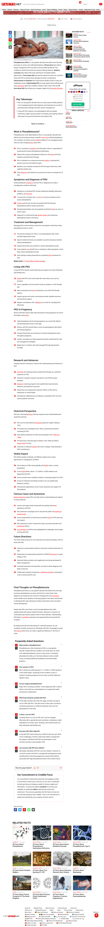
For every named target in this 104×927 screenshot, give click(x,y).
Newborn (20, 384)
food (33, 290)
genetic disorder (57, 88)
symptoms (29, 183)
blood (52, 154)
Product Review (61, 908)
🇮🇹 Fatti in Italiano (29, 914)
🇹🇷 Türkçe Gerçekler (30, 925)
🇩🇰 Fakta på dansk (62, 914)
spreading (25, 617)
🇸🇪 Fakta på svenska (77, 914)
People (19, 278)
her (56, 505)
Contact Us (73, 908)
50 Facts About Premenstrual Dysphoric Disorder (80, 69)
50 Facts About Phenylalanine (18, 845)
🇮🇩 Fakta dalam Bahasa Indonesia (45, 918)
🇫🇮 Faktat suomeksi (44, 916)
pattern (47, 160)
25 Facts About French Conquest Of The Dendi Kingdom (21, 896)
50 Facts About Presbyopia (81, 61)
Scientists (20, 372)
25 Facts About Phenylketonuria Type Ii (81, 845)
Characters (16, 9)
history (30, 414)
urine (39, 197)
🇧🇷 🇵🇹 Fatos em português (46, 914)
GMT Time (69, 118)
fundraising (20, 526)
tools (49, 517)
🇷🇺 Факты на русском (45, 923)
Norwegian (38, 423)
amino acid (45, 137)
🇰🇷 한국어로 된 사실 (77, 918)
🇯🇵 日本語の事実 (63, 918)
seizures (29, 194)
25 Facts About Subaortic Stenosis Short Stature (62, 871)
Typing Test (69, 122)
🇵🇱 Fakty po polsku (70, 921)
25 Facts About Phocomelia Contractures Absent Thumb (81, 56)
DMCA (51, 910)
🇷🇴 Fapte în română (30, 923)
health (38, 140)
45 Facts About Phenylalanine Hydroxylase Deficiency (41, 846)
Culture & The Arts (24, 9)
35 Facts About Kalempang (78, 871)
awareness (20, 86)
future (50, 255)
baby (27, 315)
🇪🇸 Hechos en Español (72, 912)
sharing (19, 631)
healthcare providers (47, 572)
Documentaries (22, 529)
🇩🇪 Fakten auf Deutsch (40, 912)
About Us (26, 908)
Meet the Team (49, 908)
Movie (98, 9)
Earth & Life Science (36, 9)
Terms (58, 910)
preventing (55, 596)
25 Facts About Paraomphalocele (79, 895)
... (101, 9)
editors (35, 789)
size (53, 209)
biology (34, 447)
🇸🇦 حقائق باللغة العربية (59, 916)
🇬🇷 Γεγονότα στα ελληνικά (77, 916)
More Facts (27, 912)
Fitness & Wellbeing (52, 9)
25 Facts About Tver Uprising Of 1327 (40, 871)
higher (46, 465)
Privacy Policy (68, 910)
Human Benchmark (71, 127)
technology (53, 554)
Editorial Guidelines (77, 19)
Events (44, 9)
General (60, 9)
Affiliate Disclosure (40, 910)
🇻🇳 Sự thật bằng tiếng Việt (63, 923)
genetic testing (42, 215)
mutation (33, 148)
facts (31, 142)
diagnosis (24, 172)
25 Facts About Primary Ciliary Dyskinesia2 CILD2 (41, 896)
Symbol (68, 114)
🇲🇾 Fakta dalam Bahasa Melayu (33, 921)
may (28, 249)
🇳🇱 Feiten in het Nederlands (54, 921)
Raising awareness (20, 497)
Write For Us (27, 910)
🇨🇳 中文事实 (42, 925)
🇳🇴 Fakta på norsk (29, 916)
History (65, 9)
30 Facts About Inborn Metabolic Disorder (61, 845)
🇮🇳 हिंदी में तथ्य (28, 918)
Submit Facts (79, 910)
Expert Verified (64, 19)
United (23, 471)
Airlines (4, 9)
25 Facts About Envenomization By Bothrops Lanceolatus (79, 49)
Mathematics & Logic (89, 9)
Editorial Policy (37, 908)
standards (43, 787)
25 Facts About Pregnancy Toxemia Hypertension (60, 896)
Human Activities (73, 9)
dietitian (38, 302)
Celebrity (9, 9)
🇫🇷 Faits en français (56, 912)
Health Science (51, 25)
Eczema (19, 203)
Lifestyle (81, 9)
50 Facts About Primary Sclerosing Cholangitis (80, 76)
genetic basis (21, 443)
